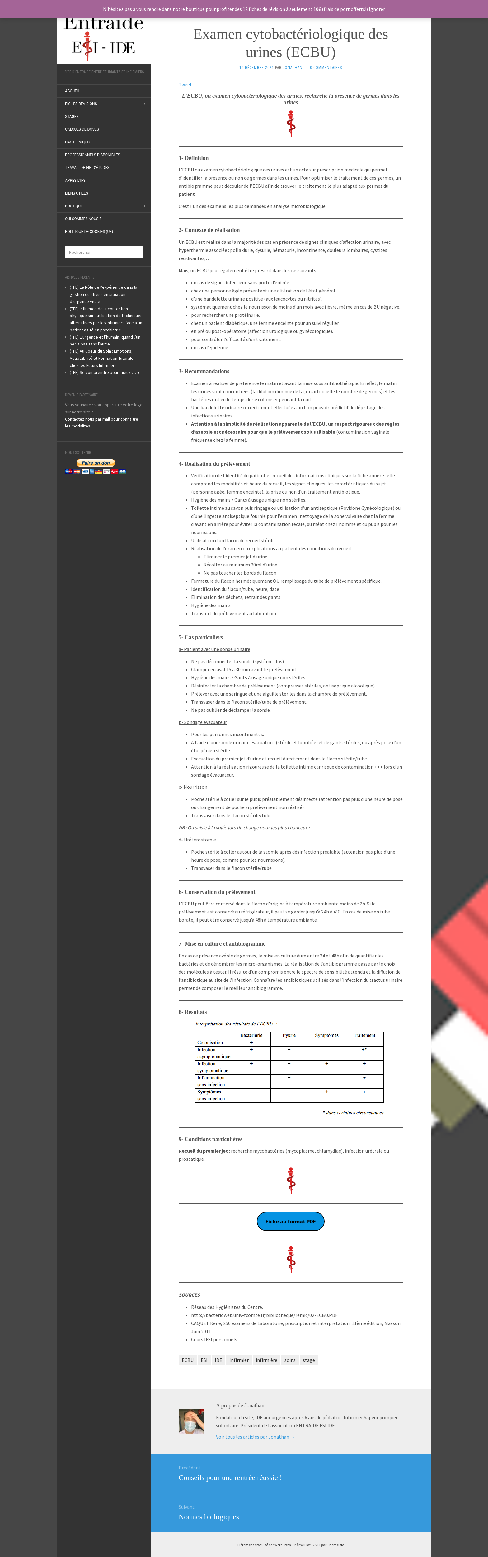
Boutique (74, 206)
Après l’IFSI (76, 180)
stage (309, 1360)
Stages (72, 116)
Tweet (185, 84)
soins (290, 1360)
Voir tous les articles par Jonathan (255, 1437)
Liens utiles (76, 193)
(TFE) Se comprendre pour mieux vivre (105, 372)
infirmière (266, 1360)
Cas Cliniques (78, 142)
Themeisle (335, 1544)
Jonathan (293, 67)
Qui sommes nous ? (83, 219)
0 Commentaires (326, 67)
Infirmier (239, 1360)
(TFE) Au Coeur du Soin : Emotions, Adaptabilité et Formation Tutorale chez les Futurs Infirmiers (102, 358)
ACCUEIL (72, 91)
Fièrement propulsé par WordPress (264, 1544)
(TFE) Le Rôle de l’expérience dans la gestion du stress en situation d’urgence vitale (103, 294)
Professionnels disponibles (92, 155)
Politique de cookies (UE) (89, 231)
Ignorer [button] (377, 9)
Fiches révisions (81, 104)
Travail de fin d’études (87, 168)
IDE (218, 1360)
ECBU (188, 1360)
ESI (204, 1360)
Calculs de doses (82, 129)
